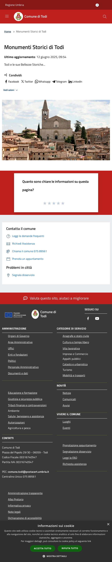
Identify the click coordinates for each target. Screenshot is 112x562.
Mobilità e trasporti (74, 375)
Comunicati (69, 399)
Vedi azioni (11, 90)
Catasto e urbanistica (75, 364)
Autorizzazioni (16, 422)
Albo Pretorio (15, 499)
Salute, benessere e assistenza (26, 416)
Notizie (67, 393)
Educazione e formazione (22, 393)
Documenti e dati (18, 373)
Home (7, 31)
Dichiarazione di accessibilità (25, 518)
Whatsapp (42, 81)
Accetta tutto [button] (42, 548)
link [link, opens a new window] (89, 541)
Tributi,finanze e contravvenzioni (27, 405)
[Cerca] (105, 17)
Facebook (11, 81)
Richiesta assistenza (75, 464)
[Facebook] (88, 318)
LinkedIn (75, 81)
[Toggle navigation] (7, 16)
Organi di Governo (18, 336)
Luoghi (67, 422)
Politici (12, 361)
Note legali (14, 512)
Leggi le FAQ (70, 458)
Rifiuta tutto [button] (70, 548)
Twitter (26, 81)
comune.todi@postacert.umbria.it (28, 472)
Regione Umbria (14, 5)
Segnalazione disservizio (77, 451)
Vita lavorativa (71, 348)
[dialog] (56, 541)
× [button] (108, 524)
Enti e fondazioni (18, 355)
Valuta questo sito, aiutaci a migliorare (56, 298)
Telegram (59, 81)
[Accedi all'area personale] (97, 5)
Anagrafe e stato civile (76, 336)
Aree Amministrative (20, 342)
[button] (56, 556)
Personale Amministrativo (23, 367)
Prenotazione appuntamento (79, 445)
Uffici (11, 348)
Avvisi (66, 405)
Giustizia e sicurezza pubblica (25, 399)
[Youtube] (97, 318)
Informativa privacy (19, 505)
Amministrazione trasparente (25, 493)
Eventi (66, 428)
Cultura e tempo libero (76, 342)
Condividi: (13, 75)
